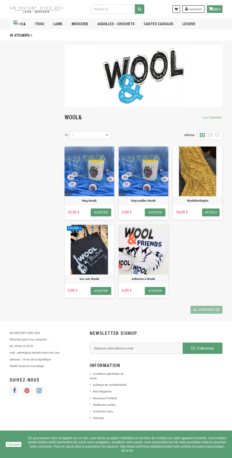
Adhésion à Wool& (143, 279)
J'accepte (13, 444)
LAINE (58, 24)
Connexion (190, 9)
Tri (66, 135)
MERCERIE (80, 24)
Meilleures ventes (104, 405)
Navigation (15, 23)
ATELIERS (21, 35)
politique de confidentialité (110, 385)
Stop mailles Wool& (143, 200)
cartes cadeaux (158, 24)
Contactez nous (103, 411)
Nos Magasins (102, 391)
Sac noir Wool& (89, 279)
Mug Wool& (89, 200)
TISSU (39, 24)
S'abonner (202, 348)
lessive (189, 24)
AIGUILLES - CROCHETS (116, 24)
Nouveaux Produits (105, 398)
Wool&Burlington (197, 200)
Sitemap (98, 418)
